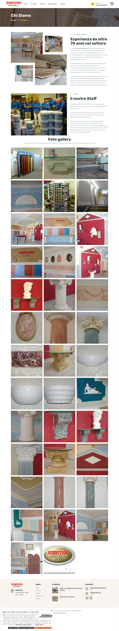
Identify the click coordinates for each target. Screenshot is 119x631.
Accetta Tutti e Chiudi (43, 628)
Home (26, 4)
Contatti (62, 4)
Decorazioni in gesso (67, 599)
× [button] (51, 609)
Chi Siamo (34, 4)
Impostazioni (12, 628)
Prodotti (42, 4)
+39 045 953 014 (101, 5)
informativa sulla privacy (34, 623)
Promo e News (52, 4)
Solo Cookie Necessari (26, 628)
